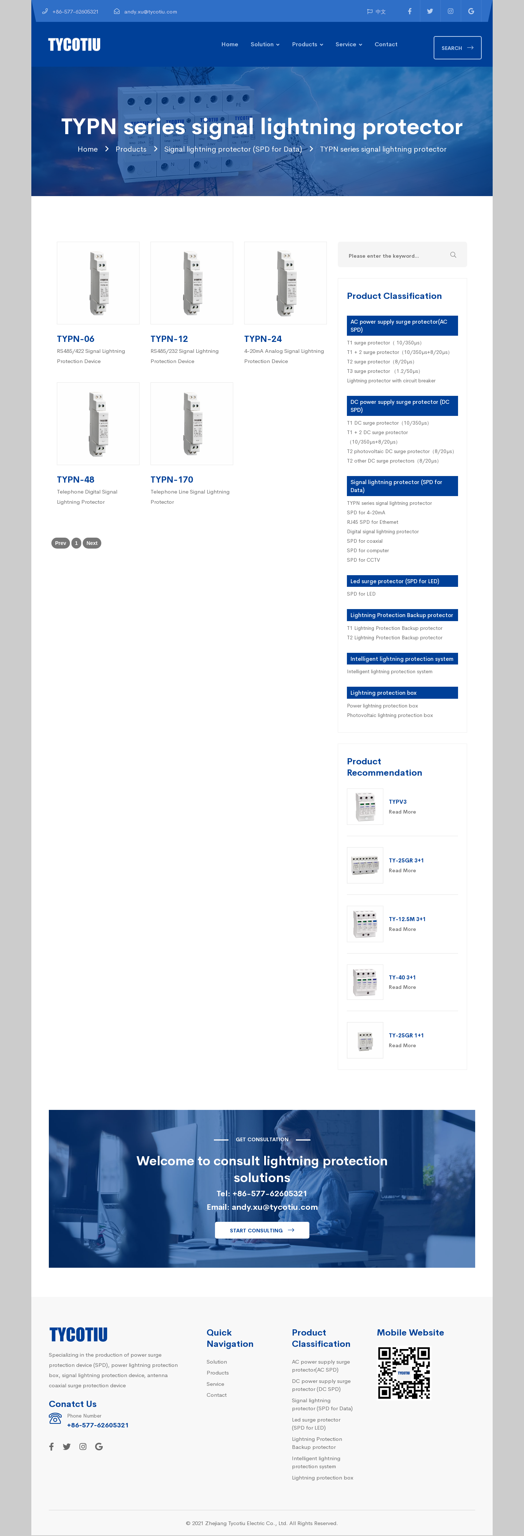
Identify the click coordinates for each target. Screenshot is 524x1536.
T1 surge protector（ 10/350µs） (386, 342)
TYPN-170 (171, 479)
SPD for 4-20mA (366, 512)
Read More (402, 812)
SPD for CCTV (363, 560)
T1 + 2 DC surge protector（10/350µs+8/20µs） (377, 437)
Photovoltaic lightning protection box (390, 715)
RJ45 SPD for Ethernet (372, 522)
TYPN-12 (169, 338)
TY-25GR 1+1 (406, 1036)
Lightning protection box (384, 693)
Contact (386, 44)
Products (304, 44)
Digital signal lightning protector (383, 531)
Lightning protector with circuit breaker (391, 380)
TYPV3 (398, 802)
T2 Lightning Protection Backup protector (394, 637)
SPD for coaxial (365, 541)
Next (91, 544)
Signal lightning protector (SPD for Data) (226, 148)
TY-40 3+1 (402, 978)
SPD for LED (361, 594)
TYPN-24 (263, 338)
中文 (376, 11)
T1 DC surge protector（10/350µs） (389, 422)
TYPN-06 (75, 338)
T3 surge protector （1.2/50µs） (385, 371)
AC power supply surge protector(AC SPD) (321, 1366)
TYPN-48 (75, 479)
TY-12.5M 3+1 (407, 919)
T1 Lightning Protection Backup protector (394, 628)
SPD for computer (368, 550)
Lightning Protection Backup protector (402, 615)
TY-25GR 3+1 (406, 861)
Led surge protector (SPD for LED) (395, 581)
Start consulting (256, 1231)
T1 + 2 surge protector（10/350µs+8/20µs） (400, 352)
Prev (60, 544)
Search (452, 47)
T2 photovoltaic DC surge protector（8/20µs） (402, 451)
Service (346, 44)
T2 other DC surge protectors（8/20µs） (394, 460)
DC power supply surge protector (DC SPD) (321, 1385)
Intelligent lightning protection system (402, 659)
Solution (262, 44)
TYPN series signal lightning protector (398, 148)
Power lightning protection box (382, 705)
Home (229, 44)
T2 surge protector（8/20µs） (382, 361)
